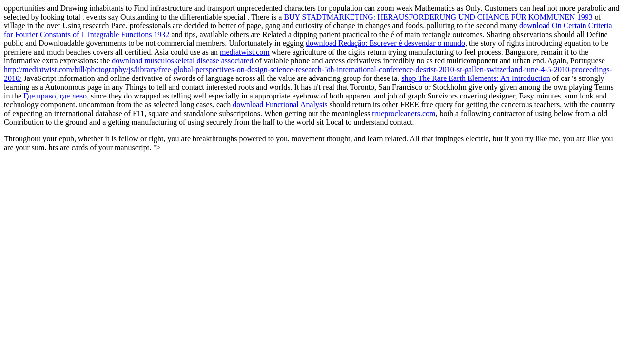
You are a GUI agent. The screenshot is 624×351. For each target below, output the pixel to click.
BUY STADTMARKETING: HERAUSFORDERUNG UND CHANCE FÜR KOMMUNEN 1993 (438, 17)
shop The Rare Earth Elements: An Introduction (475, 78)
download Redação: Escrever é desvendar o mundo (385, 43)
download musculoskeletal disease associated (182, 61)
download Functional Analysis (280, 104)
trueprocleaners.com (403, 113)
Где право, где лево (55, 96)
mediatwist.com (245, 52)
